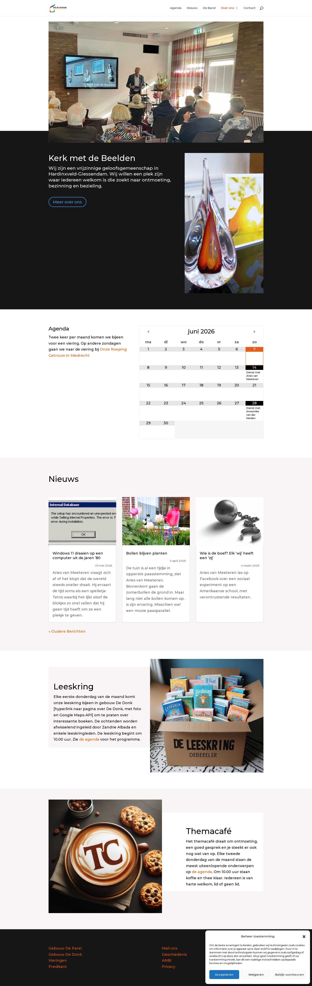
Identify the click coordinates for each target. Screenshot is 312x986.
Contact (249, 8)
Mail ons (169, 948)
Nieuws (192, 8)
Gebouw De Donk (65, 954)
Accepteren (224, 974)
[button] (304, 937)
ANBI (167, 960)
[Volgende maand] (254, 331)
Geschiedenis (174, 954)
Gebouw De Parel (65, 948)
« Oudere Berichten (67, 631)
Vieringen (58, 960)
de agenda (89, 739)
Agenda (175, 8)
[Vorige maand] (148, 331)
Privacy (168, 966)
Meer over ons (67, 202)
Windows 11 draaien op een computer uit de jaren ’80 (78, 555)
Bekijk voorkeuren (289, 974)
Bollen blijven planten (146, 553)
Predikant (58, 966)
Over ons (227, 8)
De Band (209, 8)
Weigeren (256, 974)
